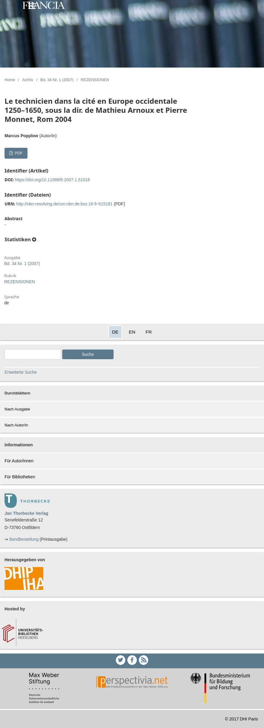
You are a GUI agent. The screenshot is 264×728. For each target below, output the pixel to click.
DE (115, 331)
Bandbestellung (24, 539)
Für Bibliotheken (20, 476)
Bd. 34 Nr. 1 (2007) (57, 80)
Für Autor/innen (19, 460)
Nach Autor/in (16, 425)
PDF (18, 153)
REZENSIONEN (19, 281)
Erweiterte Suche (21, 372)
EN (132, 331)
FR (149, 331)
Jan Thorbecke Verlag (26, 513)
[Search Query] (33, 354)
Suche (88, 354)
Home (10, 80)
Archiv (27, 80)
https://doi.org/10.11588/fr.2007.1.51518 (52, 179)
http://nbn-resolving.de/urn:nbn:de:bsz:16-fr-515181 (64, 203)
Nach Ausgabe (17, 409)
